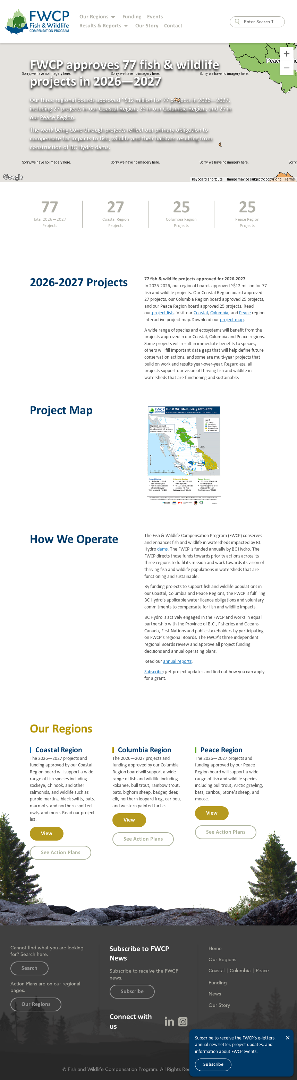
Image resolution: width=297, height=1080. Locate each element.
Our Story (147, 26)
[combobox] (257, 21)
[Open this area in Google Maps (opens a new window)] (13, 177)
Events (155, 17)
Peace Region (57, 117)
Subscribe (153, 671)
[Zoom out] (287, 68)
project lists (162, 312)
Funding (132, 17)
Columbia (219, 312)
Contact (173, 26)
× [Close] (288, 1038)
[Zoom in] (287, 54)
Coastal (201, 312)
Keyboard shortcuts (207, 179)
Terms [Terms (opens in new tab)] (290, 179)
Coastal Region (118, 109)
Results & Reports (100, 26)
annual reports (177, 661)
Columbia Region (184, 109)
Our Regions (93, 17)
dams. (163, 549)
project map (232, 319)
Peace (245, 312)
